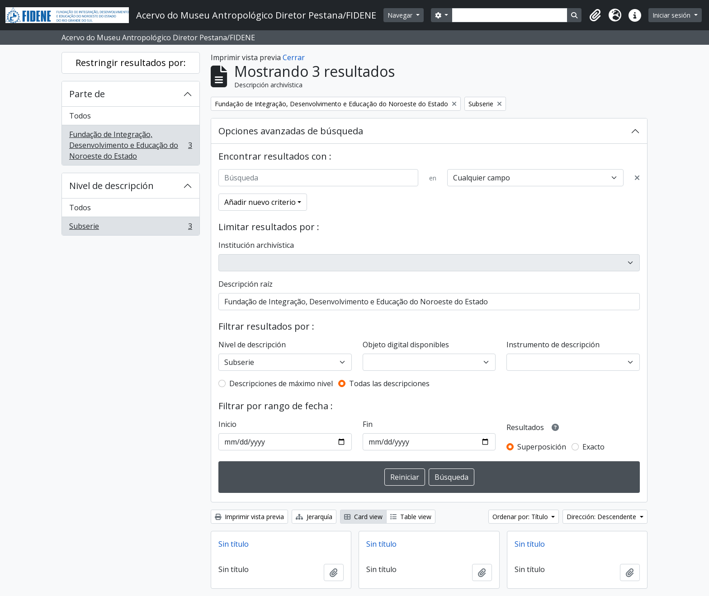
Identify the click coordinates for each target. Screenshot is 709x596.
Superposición (541, 447)
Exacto (593, 447)
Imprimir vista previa (249, 516)
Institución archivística (256, 245)
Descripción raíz (245, 284)
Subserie (130, 228)
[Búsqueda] (318, 177)
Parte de (87, 94)
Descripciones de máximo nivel (281, 383)
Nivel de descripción (111, 186)
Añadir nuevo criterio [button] (260, 202)
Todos (80, 116)
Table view (410, 516)
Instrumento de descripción (553, 345)
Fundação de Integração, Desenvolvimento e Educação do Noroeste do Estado (130, 145)
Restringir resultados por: (131, 63)
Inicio (227, 424)
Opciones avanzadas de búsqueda (290, 131)
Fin (368, 424)
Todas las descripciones (389, 383)
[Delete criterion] (637, 177)
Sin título (233, 544)
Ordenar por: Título (521, 516)
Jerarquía (314, 516)
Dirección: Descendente (602, 516)
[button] (595, 15)
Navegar (401, 15)
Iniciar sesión (672, 15)
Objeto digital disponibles (406, 345)
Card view (363, 516)
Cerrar (294, 57)
